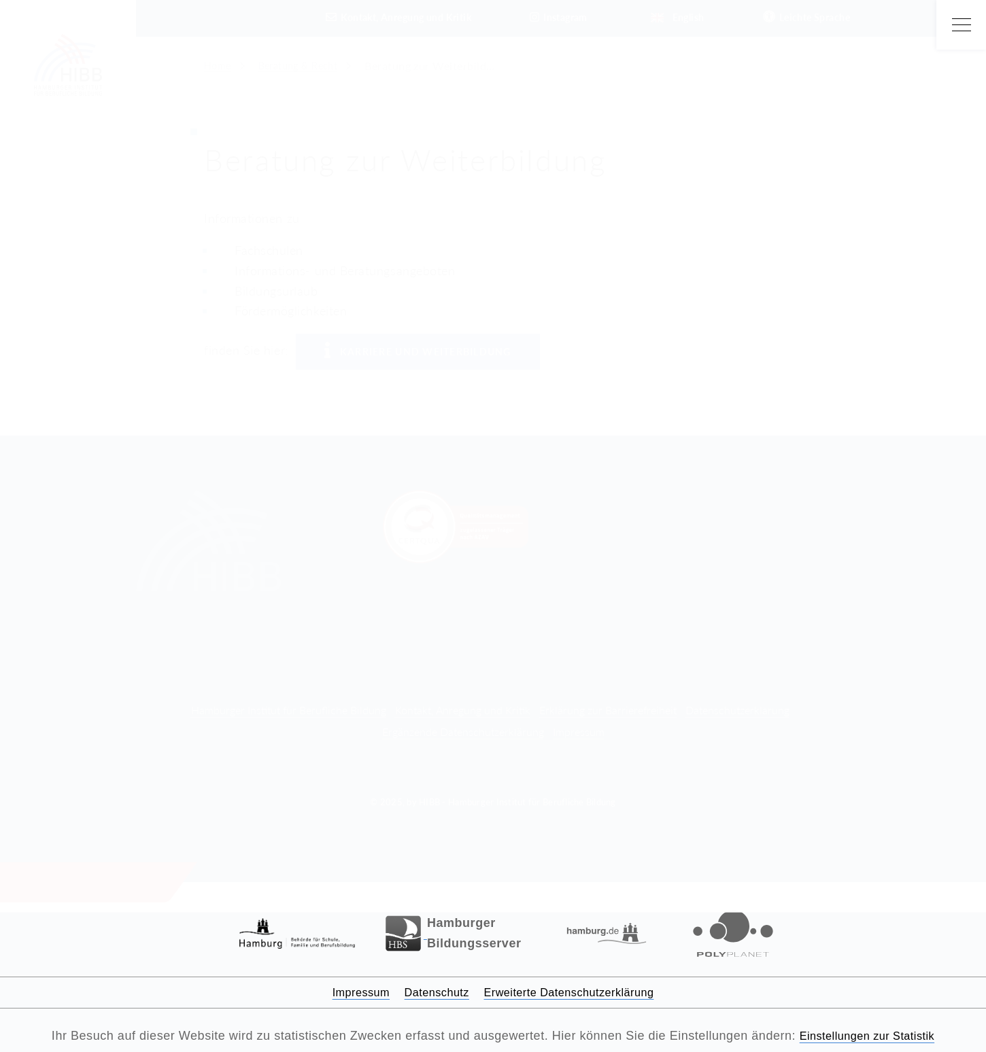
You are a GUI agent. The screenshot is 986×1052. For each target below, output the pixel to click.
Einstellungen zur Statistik (867, 1035)
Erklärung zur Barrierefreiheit (608, 709)
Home (219, 65)
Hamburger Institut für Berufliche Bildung (288, 709)
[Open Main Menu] (961, 25)
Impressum (579, 731)
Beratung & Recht (305, 65)
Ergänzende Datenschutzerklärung (463, 731)
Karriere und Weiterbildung (417, 351)
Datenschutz (430, 992)
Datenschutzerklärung (737, 709)
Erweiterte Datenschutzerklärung (575, 992)
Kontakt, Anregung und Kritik (462, 709)
